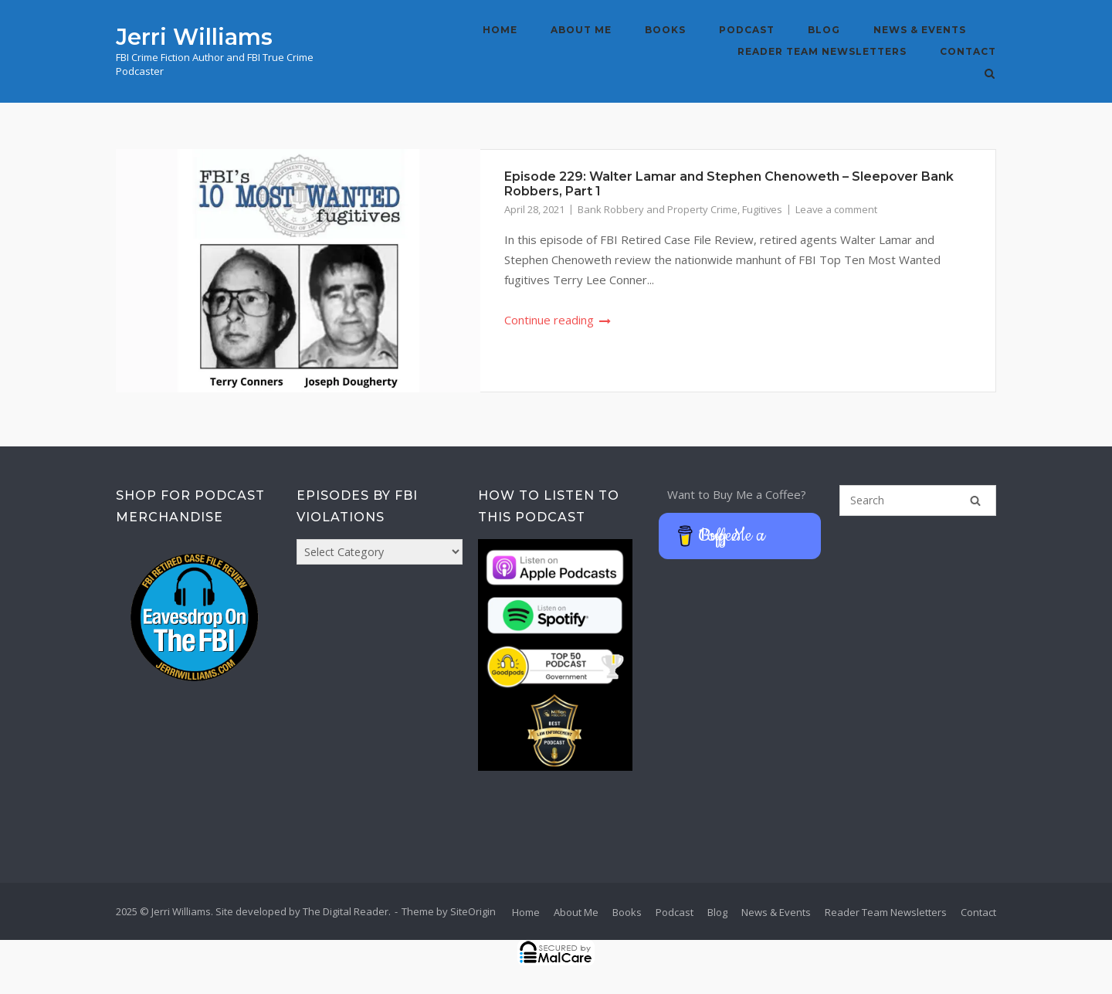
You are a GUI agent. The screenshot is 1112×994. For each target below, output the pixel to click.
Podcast (747, 30)
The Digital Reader (345, 911)
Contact (968, 51)
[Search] (975, 500)
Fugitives (762, 209)
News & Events (919, 30)
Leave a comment (836, 209)
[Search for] (917, 500)
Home (500, 30)
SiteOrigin (473, 911)
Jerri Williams (194, 36)
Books (665, 30)
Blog (824, 30)
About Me (581, 30)
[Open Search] (989, 75)
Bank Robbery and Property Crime (657, 209)
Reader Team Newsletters (822, 51)
